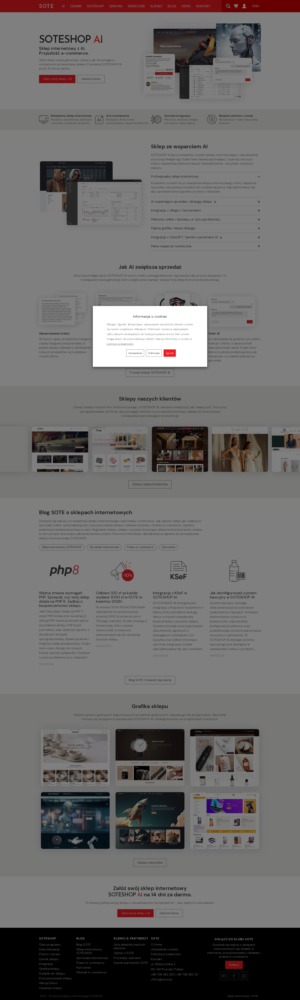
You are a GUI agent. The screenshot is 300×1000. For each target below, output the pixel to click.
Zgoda (170, 353)
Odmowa (154, 353)
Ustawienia (135, 353)
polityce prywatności (120, 344)
